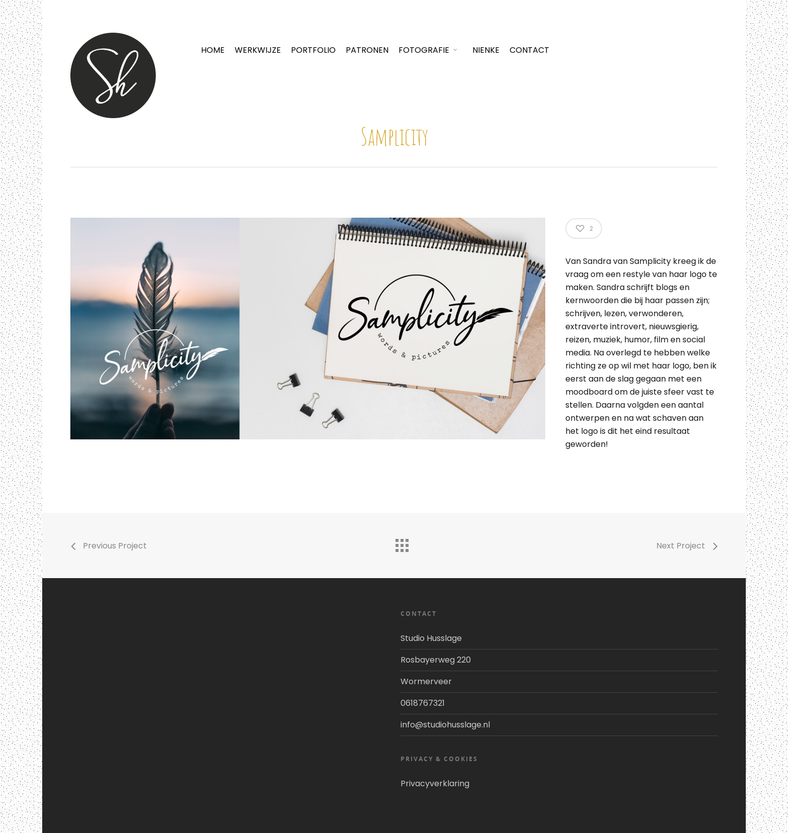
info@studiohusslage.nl (445, 724)
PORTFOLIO (313, 50)
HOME (213, 50)
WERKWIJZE (258, 50)
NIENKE (486, 50)
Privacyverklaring (435, 783)
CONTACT (529, 50)
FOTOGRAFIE (428, 50)
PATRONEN (367, 50)
